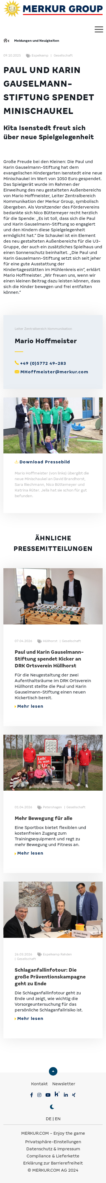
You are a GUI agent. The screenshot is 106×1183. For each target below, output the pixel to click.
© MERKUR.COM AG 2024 (53, 1170)
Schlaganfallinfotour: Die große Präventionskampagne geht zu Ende (50, 976)
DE (48, 1119)
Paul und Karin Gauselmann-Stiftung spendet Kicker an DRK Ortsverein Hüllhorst (49, 658)
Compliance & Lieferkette (53, 1156)
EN (57, 1119)
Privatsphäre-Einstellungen (53, 1142)
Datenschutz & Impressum (53, 1149)
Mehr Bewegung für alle (43, 818)
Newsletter (63, 1084)
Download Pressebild (45, 462)
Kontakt (40, 1084)
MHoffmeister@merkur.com (54, 372)
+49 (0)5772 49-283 (43, 363)
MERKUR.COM (35, 1133)
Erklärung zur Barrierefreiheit (53, 1163)
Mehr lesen (29, 706)
